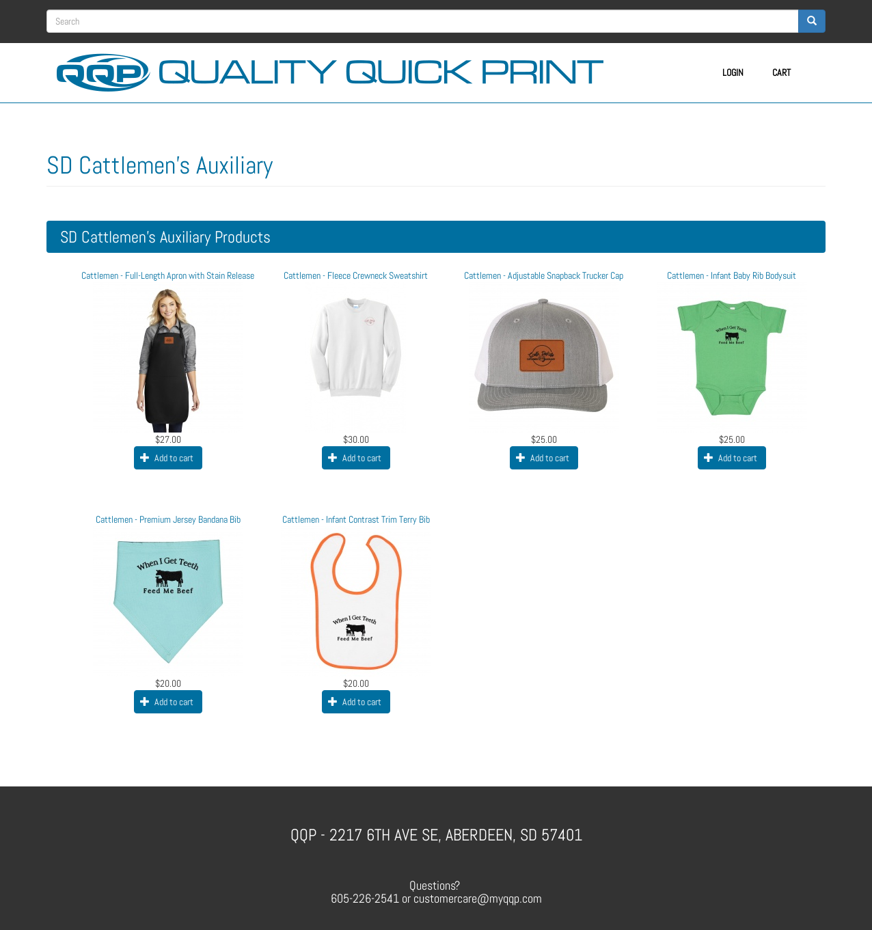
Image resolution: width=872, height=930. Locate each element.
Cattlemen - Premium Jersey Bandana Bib (168, 519)
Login (733, 72)
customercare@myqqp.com (477, 898)
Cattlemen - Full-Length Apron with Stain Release (167, 275)
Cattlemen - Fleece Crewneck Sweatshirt (356, 275)
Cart (781, 72)
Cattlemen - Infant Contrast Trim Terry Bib (356, 519)
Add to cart (166, 458)
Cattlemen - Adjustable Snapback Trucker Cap (543, 275)
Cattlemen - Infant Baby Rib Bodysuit (731, 275)
